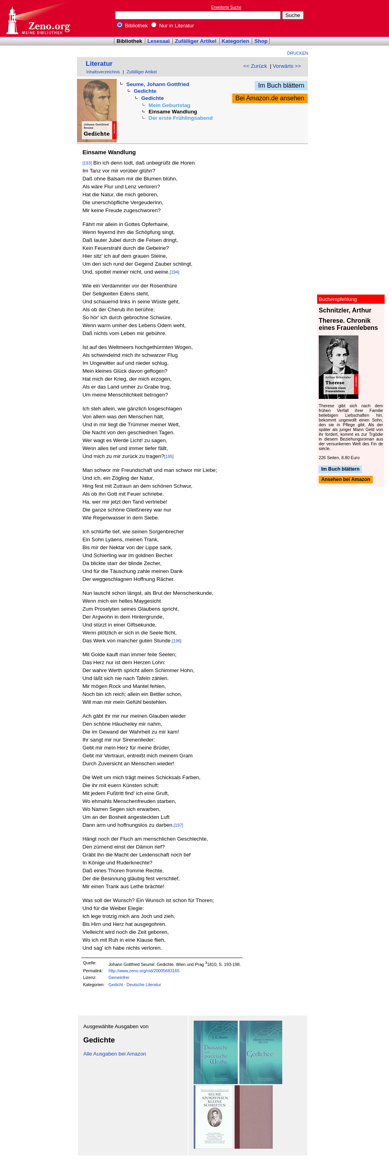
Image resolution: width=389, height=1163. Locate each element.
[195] (169, 456)
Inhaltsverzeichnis (103, 71)
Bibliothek (132, 26)
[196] (176, 640)
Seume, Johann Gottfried (157, 84)
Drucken (297, 53)
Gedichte (145, 91)
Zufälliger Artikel (196, 41)
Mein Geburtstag (169, 105)
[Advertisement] (352, 18)
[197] (178, 825)
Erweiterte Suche (226, 7)
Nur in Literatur (172, 26)
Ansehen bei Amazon (345, 480)
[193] (87, 163)
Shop (261, 41)
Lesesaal (158, 41)
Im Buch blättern (281, 85)
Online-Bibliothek (37, 18)
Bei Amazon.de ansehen (269, 98)
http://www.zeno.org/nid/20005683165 (143, 970)
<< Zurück (255, 66)
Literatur (99, 63)
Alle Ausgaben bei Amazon (114, 1054)
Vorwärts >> (287, 66)
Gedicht (115, 984)
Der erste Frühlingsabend (180, 118)
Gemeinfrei (118, 977)
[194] (174, 272)
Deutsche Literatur (144, 984)
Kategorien (235, 41)
